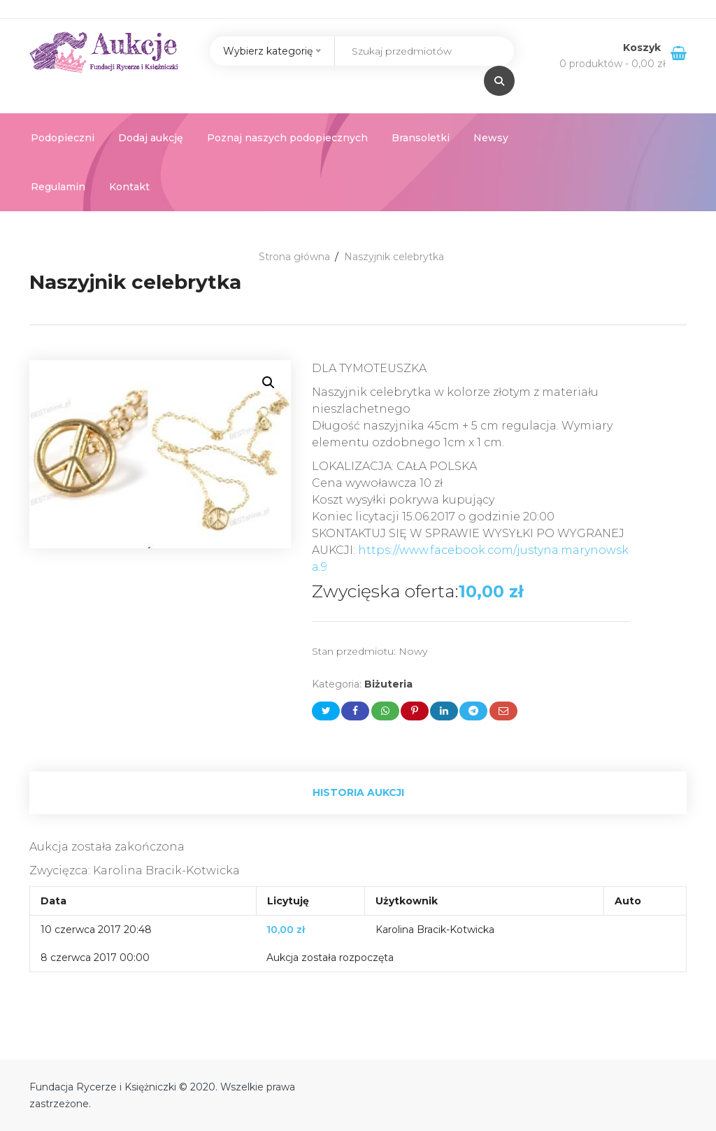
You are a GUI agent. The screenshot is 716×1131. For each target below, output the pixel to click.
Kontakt (129, 186)
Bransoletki (421, 137)
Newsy (490, 137)
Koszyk (643, 47)
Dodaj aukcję (150, 137)
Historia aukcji (358, 792)
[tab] (358, 792)
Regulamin (58, 186)
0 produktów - (612, 63)
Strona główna (294, 256)
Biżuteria (388, 684)
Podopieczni (62, 137)
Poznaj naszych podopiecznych (287, 137)
